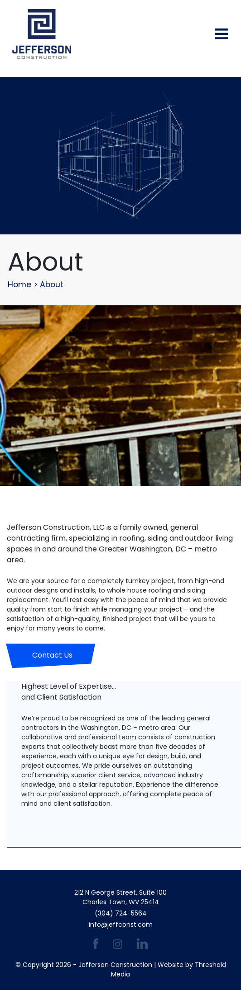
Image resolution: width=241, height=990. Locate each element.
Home (19, 284)
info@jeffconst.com (121, 924)
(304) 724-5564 (121, 913)
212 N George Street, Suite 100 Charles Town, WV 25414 (120, 897)
